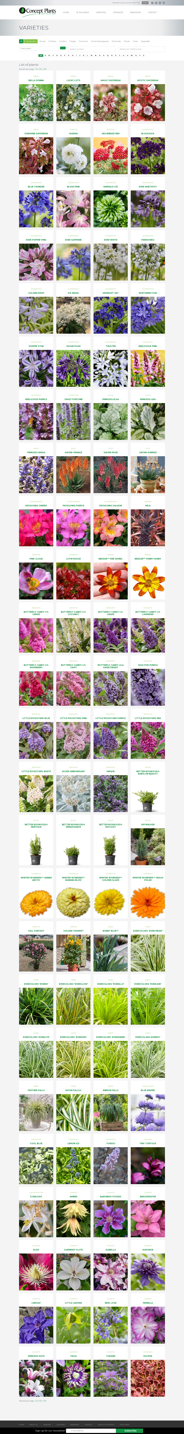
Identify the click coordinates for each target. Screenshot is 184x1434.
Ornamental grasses (100, 41)
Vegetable (145, 41)
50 (40, 69)
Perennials (116, 41)
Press (145, 3)
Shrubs (127, 41)
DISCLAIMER (124, 1425)
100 (44, 69)
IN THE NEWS (82, 12)
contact (152, 12)
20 (36, 69)
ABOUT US (34, 1425)
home (66, 12)
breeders (135, 12)
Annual (42, 41)
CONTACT (88, 1425)
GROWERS (61, 1425)
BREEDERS (75, 1425)
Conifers (62, 41)
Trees (135, 41)
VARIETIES (47, 1425)
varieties (101, 12)
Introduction (30, 41)
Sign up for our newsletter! (50, 1430)
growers (118, 12)
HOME (21, 1425)
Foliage (72, 41)
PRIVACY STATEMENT (106, 1425)
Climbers (52, 41)
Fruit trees (83, 41)
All (21, 41)
